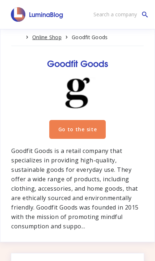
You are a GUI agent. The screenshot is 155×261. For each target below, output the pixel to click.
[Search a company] (118, 14)
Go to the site (77, 129)
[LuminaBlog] (37, 14)
